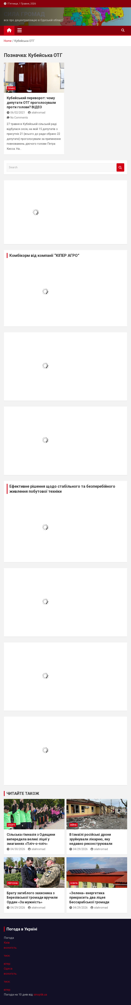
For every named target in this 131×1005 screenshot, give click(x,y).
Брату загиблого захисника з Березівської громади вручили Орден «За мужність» (32, 897)
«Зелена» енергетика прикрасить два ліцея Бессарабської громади (89, 897)
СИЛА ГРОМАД (24, 14)
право (11, 88)
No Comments (19, 117)
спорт (11, 825)
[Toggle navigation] (19, 30)
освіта (74, 883)
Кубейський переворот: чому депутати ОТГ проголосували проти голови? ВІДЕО (31, 102)
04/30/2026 (16, 849)
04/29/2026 (78, 849)
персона (13, 883)
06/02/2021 (16, 112)
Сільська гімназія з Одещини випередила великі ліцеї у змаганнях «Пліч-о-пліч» (31, 839)
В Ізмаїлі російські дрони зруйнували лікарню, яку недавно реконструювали (90, 839)
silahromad (36, 112)
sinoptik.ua (40, 994)
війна (73, 825)
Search (120, 167)
